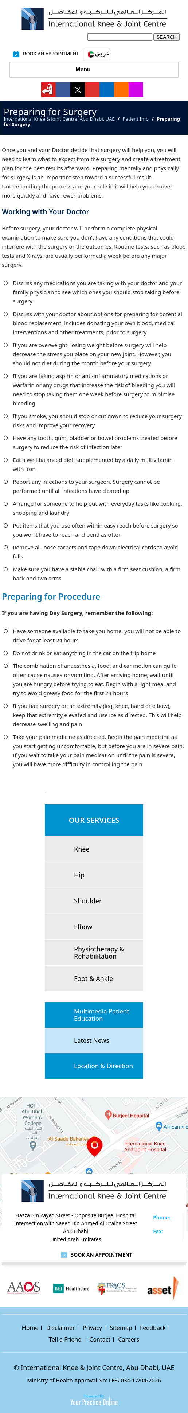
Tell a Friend (65, 1339)
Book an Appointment (101, 1254)
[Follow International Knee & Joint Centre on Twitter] (77, 89)
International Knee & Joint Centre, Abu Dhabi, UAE (59, 119)
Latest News (91, 1040)
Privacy (92, 1328)
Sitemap (121, 1328)
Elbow (83, 926)
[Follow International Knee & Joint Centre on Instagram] (136, 89)
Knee (82, 849)
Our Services (94, 820)
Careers (128, 1339)
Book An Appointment (51, 53)
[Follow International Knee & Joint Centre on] (48, 89)
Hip (79, 875)
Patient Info (136, 119)
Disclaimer (60, 1328)
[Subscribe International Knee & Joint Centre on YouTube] (92, 89)
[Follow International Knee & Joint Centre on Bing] (121, 89)
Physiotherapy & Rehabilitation (99, 953)
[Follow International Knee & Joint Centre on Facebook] (63, 89)
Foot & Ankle (93, 978)
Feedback (153, 1328)
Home (30, 1328)
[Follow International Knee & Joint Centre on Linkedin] (106, 89)
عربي (102, 53)
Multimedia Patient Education (101, 1015)
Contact (99, 1339)
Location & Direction (103, 1066)
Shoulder (88, 900)
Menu (92, 70)
